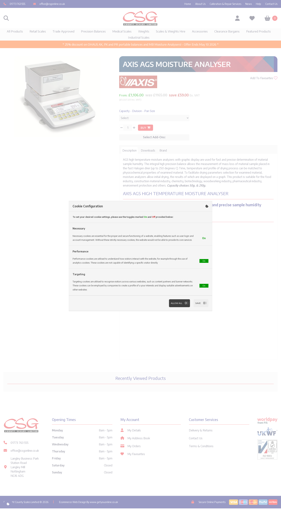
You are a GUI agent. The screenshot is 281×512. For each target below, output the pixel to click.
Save (200, 307)
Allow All (177, 307)
